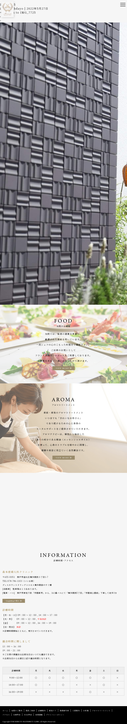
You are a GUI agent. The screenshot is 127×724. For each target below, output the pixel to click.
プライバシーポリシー (55, 714)
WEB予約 (28, 714)
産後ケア (52, 710)
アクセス (6, 714)
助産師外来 (64, 710)
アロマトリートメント (101, 710)
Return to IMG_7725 (18, 12)
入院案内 (76, 710)
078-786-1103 (14, 580)
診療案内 (42, 710)
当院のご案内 (16, 710)
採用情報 (39, 714)
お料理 (86, 710)
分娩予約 (17, 714)
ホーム (5, 710)
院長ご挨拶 (30, 710)
